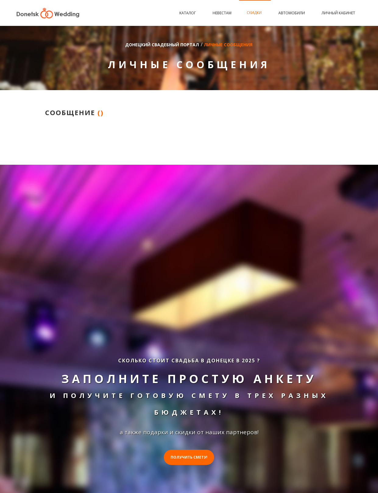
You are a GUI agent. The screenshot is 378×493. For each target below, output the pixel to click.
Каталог (188, 13)
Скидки (255, 12)
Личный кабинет (338, 13)
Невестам (222, 13)
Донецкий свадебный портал (162, 45)
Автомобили (292, 13)
